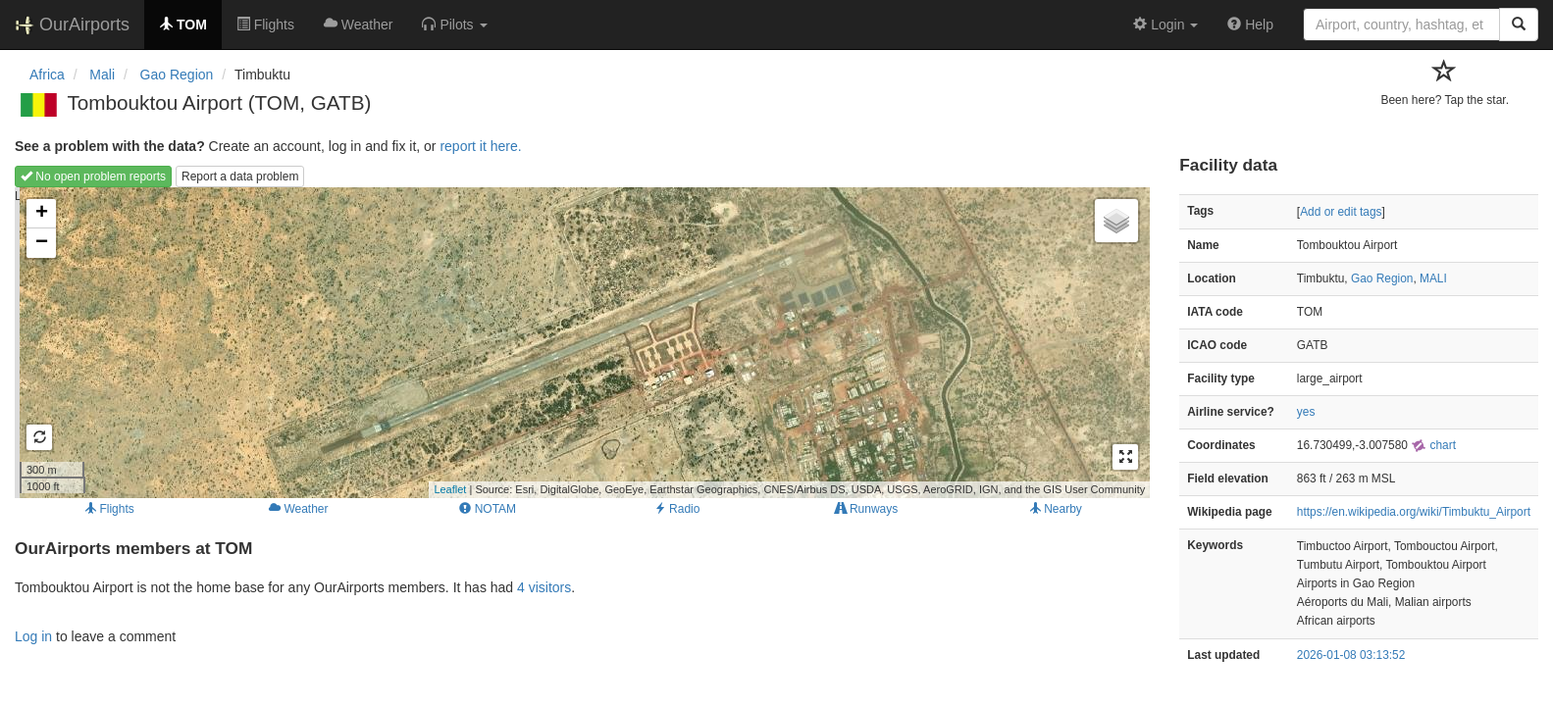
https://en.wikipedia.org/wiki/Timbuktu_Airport (1413, 512)
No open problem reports (93, 176)
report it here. (480, 146)
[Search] (1518, 24)
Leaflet (450, 489)
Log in (33, 636)
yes (1306, 412)
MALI (1433, 278)
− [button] (41, 243)
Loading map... (580, 342)
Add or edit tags (1340, 212)
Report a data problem (239, 176)
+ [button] (41, 213)
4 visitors (544, 587)
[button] (454, 24)
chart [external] (1433, 445)
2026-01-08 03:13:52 (1351, 655)
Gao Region (1382, 278)
